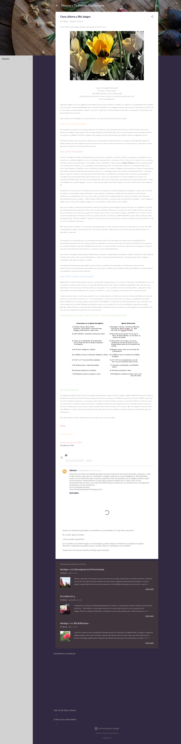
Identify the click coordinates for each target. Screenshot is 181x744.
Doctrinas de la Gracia (74, 461)
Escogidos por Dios (67, 445)
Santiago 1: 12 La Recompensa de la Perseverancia (82, 569)
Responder (74, 493)
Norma (89, 461)
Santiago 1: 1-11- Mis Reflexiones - (74, 623)
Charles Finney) (128, 163)
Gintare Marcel (113, 733)
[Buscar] (156, 6)
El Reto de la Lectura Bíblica (69, 724)
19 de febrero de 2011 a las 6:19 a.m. (89, 470)
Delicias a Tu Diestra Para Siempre (82, 5)
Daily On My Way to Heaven (69, 715)
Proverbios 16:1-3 (67, 596)
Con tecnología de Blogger (107, 728)
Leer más (149, 589)
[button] (152, 17)
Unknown (73, 470)
